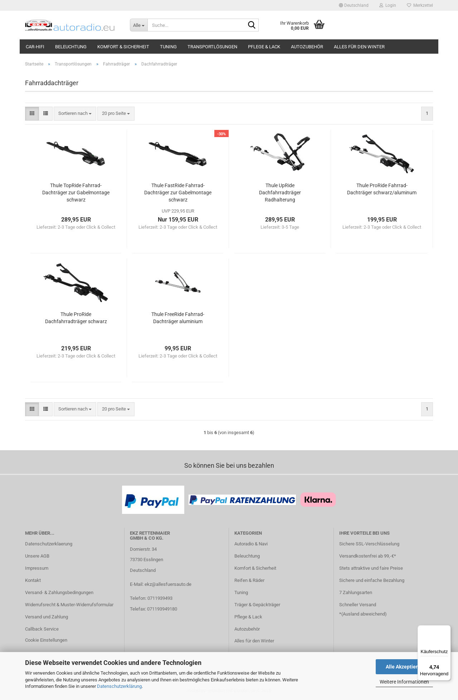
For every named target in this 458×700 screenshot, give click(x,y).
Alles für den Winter (359, 46)
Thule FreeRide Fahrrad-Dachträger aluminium (177, 317)
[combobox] (75, 114)
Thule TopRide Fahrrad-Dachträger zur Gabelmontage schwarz (75, 193)
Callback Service (42, 629)
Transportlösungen (212, 46)
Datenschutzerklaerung (48, 543)
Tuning (168, 46)
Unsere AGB (37, 556)
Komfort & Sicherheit (123, 46)
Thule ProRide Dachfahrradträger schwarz (76, 317)
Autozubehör (307, 46)
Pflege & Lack (264, 46)
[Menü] (446, 629)
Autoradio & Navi (251, 543)
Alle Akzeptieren (404, 667)
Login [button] (387, 5)
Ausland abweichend (364, 614)
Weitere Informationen (404, 682)
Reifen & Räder (249, 580)
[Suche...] (138, 25)
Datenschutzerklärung (119, 686)
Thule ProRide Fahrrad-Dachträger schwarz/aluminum (381, 189)
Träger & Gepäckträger (257, 604)
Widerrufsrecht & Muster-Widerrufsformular (69, 604)
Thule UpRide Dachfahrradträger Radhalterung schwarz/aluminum (280, 193)
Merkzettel (420, 5)
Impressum (36, 568)
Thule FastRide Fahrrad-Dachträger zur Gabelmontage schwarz (177, 193)
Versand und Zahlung (46, 616)
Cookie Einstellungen (46, 640)
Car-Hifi (35, 46)
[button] (353, 5)
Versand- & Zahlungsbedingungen (59, 592)
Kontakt (33, 580)
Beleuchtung (71, 46)
